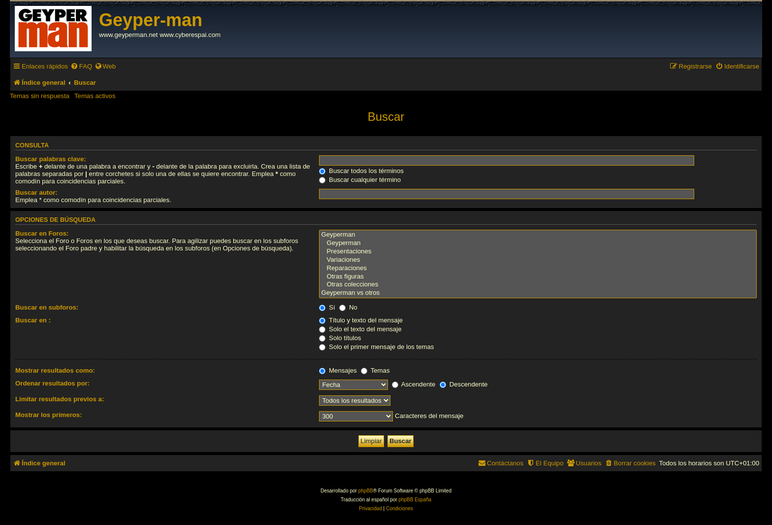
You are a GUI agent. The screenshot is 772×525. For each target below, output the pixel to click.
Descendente (463, 384)
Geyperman (538, 235)
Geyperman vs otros (538, 293)
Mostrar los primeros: (48, 415)
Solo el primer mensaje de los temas (376, 346)
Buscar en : (33, 320)
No (348, 307)
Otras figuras (538, 277)
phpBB (365, 490)
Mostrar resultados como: (55, 370)
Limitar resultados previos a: (59, 399)
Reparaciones (538, 268)
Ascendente (414, 384)
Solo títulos (340, 338)
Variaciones (538, 260)
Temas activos (95, 96)
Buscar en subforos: (46, 307)
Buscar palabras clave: (50, 159)
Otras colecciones (538, 284)
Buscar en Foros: (41, 233)
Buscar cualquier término (360, 179)
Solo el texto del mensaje (360, 329)
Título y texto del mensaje (361, 320)
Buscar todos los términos (361, 171)
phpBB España (414, 499)
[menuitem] (81, 66)
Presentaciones (538, 251)
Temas (375, 370)
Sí (327, 307)
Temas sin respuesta (39, 96)
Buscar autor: (36, 192)
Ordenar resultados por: (52, 383)
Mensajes (337, 370)
